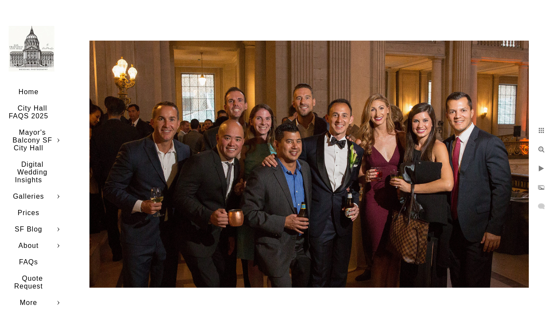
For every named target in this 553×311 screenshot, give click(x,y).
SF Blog (28, 229)
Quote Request (28, 282)
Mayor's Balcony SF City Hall (32, 140)
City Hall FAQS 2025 (28, 112)
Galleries (28, 196)
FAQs (28, 262)
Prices (28, 212)
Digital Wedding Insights (31, 172)
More (28, 302)
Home (29, 91)
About (29, 245)
